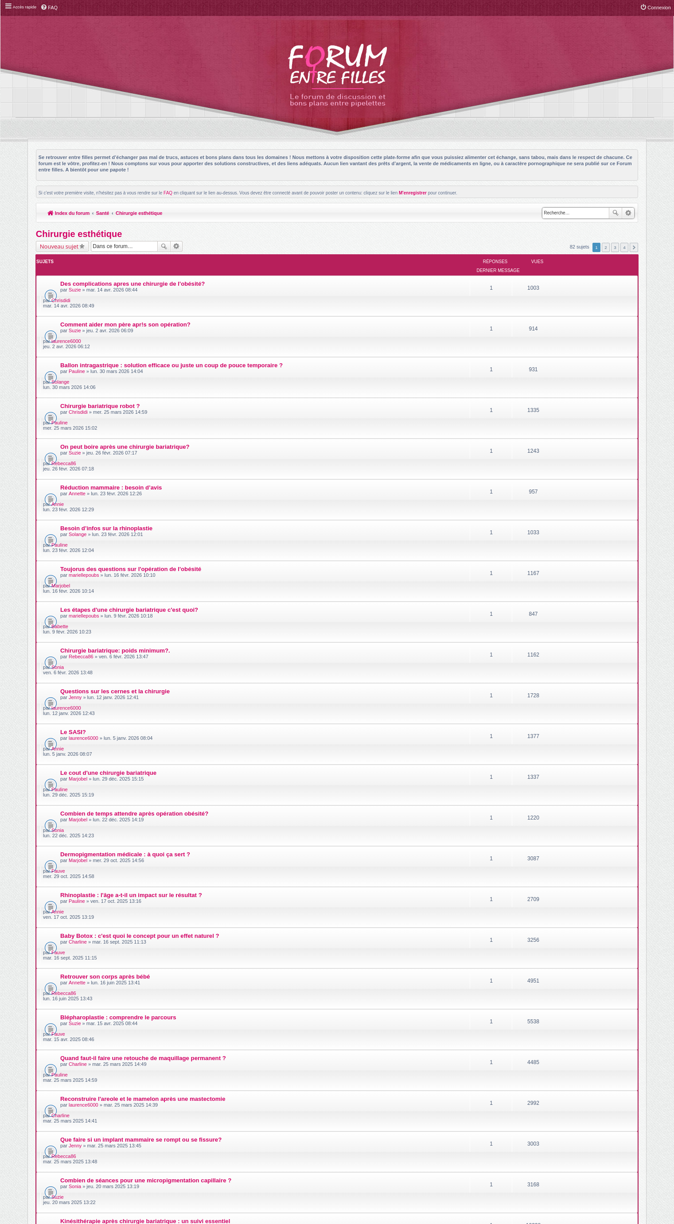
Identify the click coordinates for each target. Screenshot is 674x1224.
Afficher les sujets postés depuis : (282, 903)
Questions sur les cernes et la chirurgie (115, 526)
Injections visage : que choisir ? (105, 880)
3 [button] (615, 247)
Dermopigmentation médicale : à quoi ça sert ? (126, 627)
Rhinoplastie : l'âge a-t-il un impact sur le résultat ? (132, 652)
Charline (78, 684)
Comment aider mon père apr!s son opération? (126, 299)
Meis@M (359, 1099)
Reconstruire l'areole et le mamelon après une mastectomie (143, 779)
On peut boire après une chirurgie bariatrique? (125, 375)
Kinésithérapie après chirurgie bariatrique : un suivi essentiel (145, 854)
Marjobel (543, 452)
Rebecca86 (546, 376)
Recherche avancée (628, 213)
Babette (542, 477)
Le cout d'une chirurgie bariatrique (109, 577)
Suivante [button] (634, 247)
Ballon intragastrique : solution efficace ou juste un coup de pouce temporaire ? (172, 324)
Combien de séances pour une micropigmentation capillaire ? (146, 829)
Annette (77, 406)
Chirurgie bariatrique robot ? (100, 349)
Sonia (540, 502)
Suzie (75, 280)
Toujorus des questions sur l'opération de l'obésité (131, 450)
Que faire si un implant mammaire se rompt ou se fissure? (141, 804)
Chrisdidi (543, 275)
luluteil (540, 856)
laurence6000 (548, 300)
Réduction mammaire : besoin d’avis (111, 400)
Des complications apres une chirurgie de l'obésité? (133, 274)
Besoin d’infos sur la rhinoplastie (107, 425)
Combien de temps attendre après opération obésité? (135, 602)
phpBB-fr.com (348, 1109)
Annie (540, 401)
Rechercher (615, 213)
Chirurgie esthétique (140, 213)
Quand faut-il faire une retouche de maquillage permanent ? (143, 753)
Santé (103, 213)
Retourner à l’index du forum (72, 931)
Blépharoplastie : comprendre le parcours (119, 728)
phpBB (316, 1104)
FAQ (168, 192)
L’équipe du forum (613, 1127)
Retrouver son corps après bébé (105, 703)
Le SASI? (73, 551)
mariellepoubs (84, 456)
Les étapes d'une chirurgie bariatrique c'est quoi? (130, 476)
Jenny (75, 532)
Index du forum (68, 213)
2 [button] (605, 247)
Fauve (540, 628)
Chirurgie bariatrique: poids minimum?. (116, 501)
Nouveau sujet (59, 246)
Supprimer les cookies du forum (545, 1127)
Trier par (365, 903)
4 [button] (624, 247)
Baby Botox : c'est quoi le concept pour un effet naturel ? (140, 678)
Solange (542, 325)
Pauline (77, 330)
